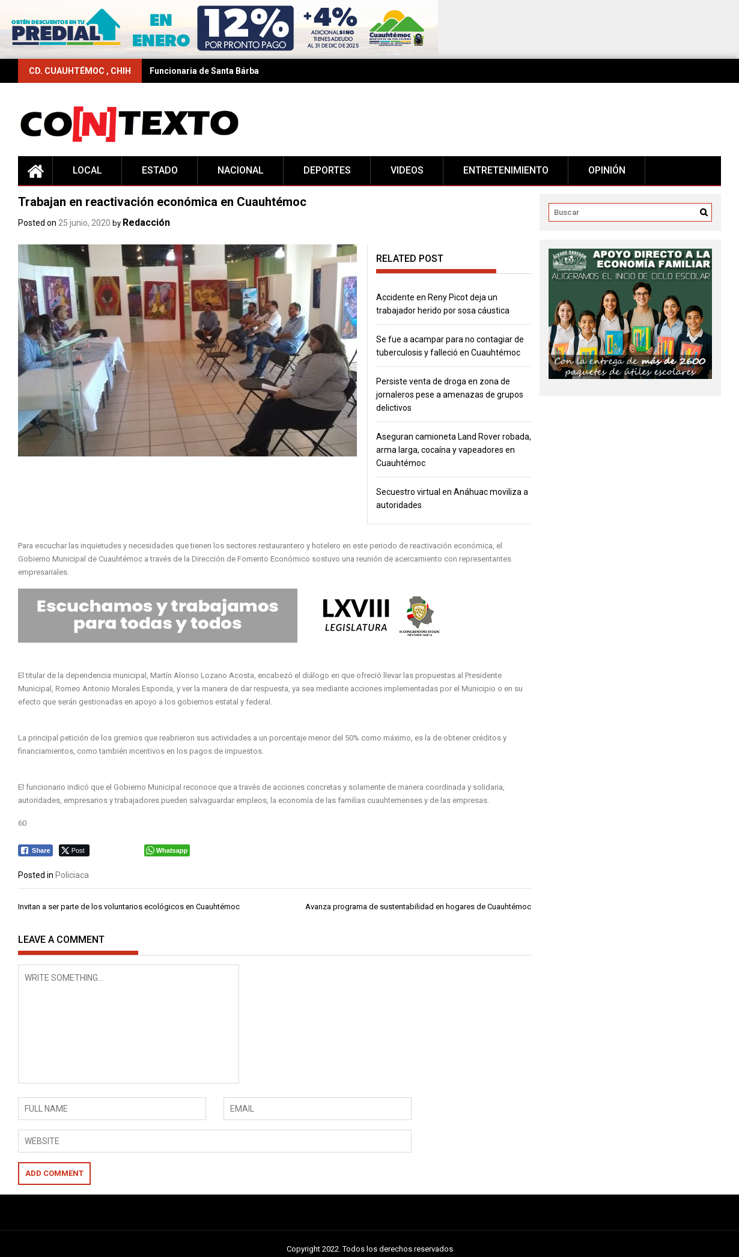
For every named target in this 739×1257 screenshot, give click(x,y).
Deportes (327, 170)
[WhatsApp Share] (167, 850)
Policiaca (72, 875)
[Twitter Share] (74, 850)
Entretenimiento (506, 170)
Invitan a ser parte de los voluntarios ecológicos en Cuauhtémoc (129, 906)
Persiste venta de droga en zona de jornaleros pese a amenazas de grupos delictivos (449, 395)
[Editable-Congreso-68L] (236, 639)
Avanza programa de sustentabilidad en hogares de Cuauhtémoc (418, 906)
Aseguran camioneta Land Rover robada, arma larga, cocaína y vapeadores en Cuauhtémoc (453, 450)
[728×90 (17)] (219, 51)
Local (87, 170)
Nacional (240, 170)
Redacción (146, 222)
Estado (160, 170)
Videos (407, 170)
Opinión (606, 170)
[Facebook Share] (35, 850)
